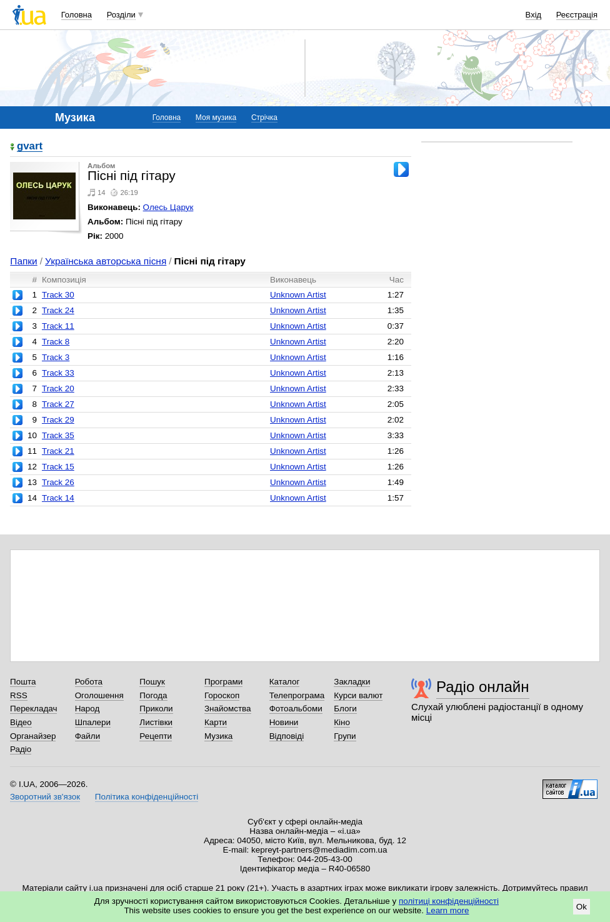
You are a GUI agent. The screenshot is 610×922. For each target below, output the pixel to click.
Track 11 (58, 326)
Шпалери (93, 722)
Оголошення (99, 695)
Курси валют (358, 695)
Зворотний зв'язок (45, 796)
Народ (87, 708)
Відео (21, 722)
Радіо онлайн (482, 686)
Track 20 (58, 388)
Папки (23, 261)
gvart (29, 146)
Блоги (345, 708)
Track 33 (58, 373)
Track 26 (58, 482)
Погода (153, 695)
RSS (19, 695)
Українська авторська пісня (105, 261)
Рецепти (155, 736)
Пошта (23, 681)
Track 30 (58, 294)
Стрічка (264, 117)
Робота (88, 681)
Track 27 (58, 404)
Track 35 (58, 435)
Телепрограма (297, 695)
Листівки (155, 722)
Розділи (121, 14)
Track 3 (55, 357)
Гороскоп (221, 695)
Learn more (447, 910)
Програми (223, 681)
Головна (76, 14)
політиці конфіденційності (449, 901)
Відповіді (286, 736)
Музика (218, 736)
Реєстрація (577, 14)
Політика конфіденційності (146, 796)
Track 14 (58, 498)
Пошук (152, 681)
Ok (581, 906)
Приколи (155, 708)
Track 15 (58, 466)
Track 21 (58, 451)
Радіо (20, 749)
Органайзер (33, 736)
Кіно (342, 722)
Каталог (284, 681)
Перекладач (33, 708)
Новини (284, 722)
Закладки (352, 681)
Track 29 (58, 419)
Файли (88, 736)
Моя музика (216, 117)
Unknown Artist (298, 294)
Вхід (534, 14)
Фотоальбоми (295, 708)
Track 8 (55, 341)
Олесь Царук (168, 207)
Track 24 (58, 310)
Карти (215, 722)
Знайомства (227, 708)
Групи (345, 736)
